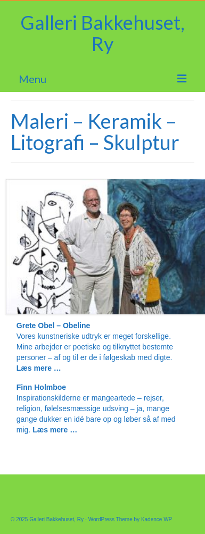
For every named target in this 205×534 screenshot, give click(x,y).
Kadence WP (156, 519)
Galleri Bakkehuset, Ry (102, 33)
